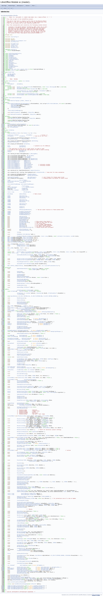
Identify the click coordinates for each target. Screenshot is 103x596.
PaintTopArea (20, 465)
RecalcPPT (19, 473)
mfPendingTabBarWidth (25, 209)
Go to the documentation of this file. (9, 15)
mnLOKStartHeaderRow (25, 211)
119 (2, 133)
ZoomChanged (20, 274)
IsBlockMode (20, 523)
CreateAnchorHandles (22, 475)
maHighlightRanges (33, 175)
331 (2, 322)
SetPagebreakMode (21, 350)
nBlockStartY (22, 200)
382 (2, 367)
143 (2, 156)
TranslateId (28, 561)
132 (2, 146)
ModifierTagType (15, 100)
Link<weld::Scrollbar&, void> (65, 236)
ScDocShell (39, 293)
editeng (13, 49)
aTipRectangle (29, 187)
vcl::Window (26, 81)
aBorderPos (22, 146)
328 (2, 319)
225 (2, 237)
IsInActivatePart (21, 443)
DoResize (19, 313)
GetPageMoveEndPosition (23, 435)
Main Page (4, 5)
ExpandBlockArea (21, 527)
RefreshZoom (28, 349)
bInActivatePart (23, 218)
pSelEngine (33, 138)
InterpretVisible (21, 482)
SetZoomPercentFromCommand (24, 263)
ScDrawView (10, 343)
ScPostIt (33, 584)
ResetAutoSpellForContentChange (19, 577)
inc (11, 8)
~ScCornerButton (26, 91)
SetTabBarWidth (21, 307)
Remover (27, 100)
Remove (12, 114)
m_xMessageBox (33, 153)
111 (2, 125)
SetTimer (19, 445)
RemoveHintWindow (21, 303)
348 (2, 339)
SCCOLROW (67, 555)
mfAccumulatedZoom (24, 230)
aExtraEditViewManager (27, 184)
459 (2, 443)
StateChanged (20, 93)
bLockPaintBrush (23, 222)
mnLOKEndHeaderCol (24, 214)
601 (2, 570)
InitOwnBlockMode (21, 520)
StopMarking (20, 364)
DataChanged (20, 94)
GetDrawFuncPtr (21, 323)
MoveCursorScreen (21, 427)
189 (2, 201)
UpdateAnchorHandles (22, 328)
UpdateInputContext (22, 382)
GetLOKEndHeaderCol (16, 589)
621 (2, 588)
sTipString (25, 189)
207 (2, 219)
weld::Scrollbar (27, 237)
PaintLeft (19, 469)
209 (2, 221)
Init (18, 232)
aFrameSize (22, 146)
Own (31, 133)
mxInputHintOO (40, 172)
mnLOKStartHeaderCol (25, 213)
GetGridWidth (24, 493)
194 (2, 206)
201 (2, 213)
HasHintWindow (21, 302)
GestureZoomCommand (22, 453)
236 (2, 248)
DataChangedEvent (33, 94)
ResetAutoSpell (15, 576)
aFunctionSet (25, 139)
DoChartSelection (21, 490)
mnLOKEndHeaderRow (24, 212)
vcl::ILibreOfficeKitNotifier (50, 265)
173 (2, 186)
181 (2, 194)
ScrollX (19, 448)
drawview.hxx (14, 47)
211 (2, 223)
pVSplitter (27, 161)
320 (2, 312)
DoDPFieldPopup (21, 491)
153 (2, 166)
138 (2, 151)
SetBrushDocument (21, 571)
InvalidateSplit (21, 559)
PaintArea (19, 460)
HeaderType (11, 72)
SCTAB (9, 203)
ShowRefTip (20, 272)
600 (2, 569)
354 (2, 345)
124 (2, 138)
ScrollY (19, 449)
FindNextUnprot (21, 433)
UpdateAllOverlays (22, 479)
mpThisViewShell (15, 104)
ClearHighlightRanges (23, 488)
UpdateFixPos (20, 315)
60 (2, 75)
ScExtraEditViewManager (15, 97)
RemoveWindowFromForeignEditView (26, 504)
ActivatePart (20, 442)
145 (2, 158)
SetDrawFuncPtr (21, 321)
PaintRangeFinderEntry (23, 261)
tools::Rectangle (50, 87)
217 (2, 229)
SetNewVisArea (21, 497)
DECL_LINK (10, 237)
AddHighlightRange (22, 487)
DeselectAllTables (22, 513)
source (5, 8)
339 (2, 330)
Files (33, 5)
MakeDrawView (20, 283)
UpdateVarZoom (21, 250)
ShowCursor (20, 396)
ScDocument (10, 568)
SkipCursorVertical (22, 259)
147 (2, 160)
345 (2, 336)
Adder (22, 100)
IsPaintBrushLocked (22, 570)
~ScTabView (20, 294)
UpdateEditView (21, 507)
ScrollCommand (21, 452)
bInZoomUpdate (23, 219)
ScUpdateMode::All (46, 461)
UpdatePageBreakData (22, 333)
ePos (52, 367)
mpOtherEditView (15, 106)
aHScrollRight (28, 166)
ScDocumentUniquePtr (13, 177)
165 (2, 178)
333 (2, 324)
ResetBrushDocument (22, 573)
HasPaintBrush (21, 567)
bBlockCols (22, 225)
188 (2, 201)
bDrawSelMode (22, 221)
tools (12, 70)
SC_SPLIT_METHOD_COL (24, 296)
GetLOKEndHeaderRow (16, 587)
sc (1, 8)
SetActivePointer (21, 371)
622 (2, 589)
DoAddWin (19, 234)
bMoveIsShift (22, 220)
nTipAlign (24, 188)
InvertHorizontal (21, 386)
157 (2, 170)
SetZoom (19, 348)
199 (2, 211)
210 (2, 222)
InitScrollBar (21, 236)
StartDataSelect (21, 408)
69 (2, 84)
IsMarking (19, 540)
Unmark (19, 536)
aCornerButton (28, 167)
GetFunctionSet (26, 338)
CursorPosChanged (21, 381)
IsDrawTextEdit (21, 280)
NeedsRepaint (20, 484)
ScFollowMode (49, 255)
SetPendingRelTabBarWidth (24, 309)
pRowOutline (34, 159)
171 (2, 184)
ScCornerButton (13, 81)
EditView (10, 126)
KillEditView (20, 506)
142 (2, 155)
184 (2, 197)
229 (2, 241)
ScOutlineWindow (13, 54)
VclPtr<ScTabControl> (13, 162)
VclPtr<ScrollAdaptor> (14, 163)
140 (2, 153)
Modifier (13, 121)
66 (2, 81)
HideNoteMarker (21, 285)
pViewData (19, 84)
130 (2, 144)
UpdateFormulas (21, 481)
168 (2, 181)
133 (2, 146)
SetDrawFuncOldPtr (22, 322)
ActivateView (20, 441)
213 (2, 225)
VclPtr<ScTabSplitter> (14, 160)
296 (2, 296)
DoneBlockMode (21, 521)
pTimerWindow (27, 181)
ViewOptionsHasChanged (23, 550)
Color (46, 487)
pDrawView (26, 144)
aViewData (22, 136)
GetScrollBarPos (25, 253)
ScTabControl (12, 57)
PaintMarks (20, 542)
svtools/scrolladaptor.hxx (18, 40)
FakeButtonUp (20, 365)
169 (2, 182)
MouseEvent (33, 89)
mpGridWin (13, 105)
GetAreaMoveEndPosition (23, 255)
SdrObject (11, 65)
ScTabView (11, 130)
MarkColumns (20, 529)
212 (2, 224)
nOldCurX (21, 206)
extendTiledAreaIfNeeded (17, 582)
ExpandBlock (20, 525)
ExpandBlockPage (21, 526)
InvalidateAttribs (22, 500)
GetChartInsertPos (22, 391)
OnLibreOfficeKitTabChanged (24, 502)
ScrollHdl (13, 242)
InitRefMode (20, 359)
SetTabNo (20, 437)
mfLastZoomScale (23, 229)
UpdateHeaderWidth (22, 268)
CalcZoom (21, 405)
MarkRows (19, 530)
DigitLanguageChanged (23, 355)
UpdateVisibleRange (22, 276)
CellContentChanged (29, 379)
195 (2, 207)
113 (2, 127)
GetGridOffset (21, 316)
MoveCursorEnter (21, 429)
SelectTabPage (21, 439)
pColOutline (34, 158)
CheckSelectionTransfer (23, 384)
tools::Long (11, 192)
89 (2, 103)
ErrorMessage (20, 561)
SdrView (11, 64)
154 (2, 167)
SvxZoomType (11, 403)
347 (2, 338)
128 (2, 142)
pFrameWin (29, 135)
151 (2, 164)
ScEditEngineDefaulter (15, 53)
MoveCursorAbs (22, 416)
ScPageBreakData (13, 66)
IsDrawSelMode (21, 318)
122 (2, 136)
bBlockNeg (22, 224)
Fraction (28, 348)
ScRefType (50, 359)
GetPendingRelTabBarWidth (24, 312)
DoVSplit (19, 246)
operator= (22, 291)
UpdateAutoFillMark (22, 394)
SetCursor (21, 377)
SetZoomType (20, 404)
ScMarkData (31, 545)
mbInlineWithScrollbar (25, 227)
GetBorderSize (21, 277)
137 (2, 150)
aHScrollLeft (27, 165)
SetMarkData (20, 545)
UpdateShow (20, 275)
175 (2, 188)
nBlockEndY (22, 201)
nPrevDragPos (27, 192)
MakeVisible (20, 456)
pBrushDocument (32, 177)
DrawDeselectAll (21, 326)
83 (2, 97)
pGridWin (31, 155)
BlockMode (13, 133)
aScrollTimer (22, 180)
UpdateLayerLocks (21, 352)
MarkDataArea (20, 534)
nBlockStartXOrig (24, 197)
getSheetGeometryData (18, 580)
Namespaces (20, 5)
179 (2, 192)
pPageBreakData (32, 174)
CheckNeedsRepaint (22, 483)
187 (2, 200)
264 (2, 265)
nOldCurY (21, 207)
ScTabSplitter (12, 63)
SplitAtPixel (20, 558)
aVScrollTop (27, 163)
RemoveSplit (20, 556)
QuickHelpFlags (12, 188)
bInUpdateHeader (23, 217)
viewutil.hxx (14, 44)
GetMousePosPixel (21, 553)
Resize (19, 88)
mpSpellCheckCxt (35, 170)
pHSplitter (27, 160)
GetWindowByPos (21, 367)
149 (2, 162)
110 (2, 124)
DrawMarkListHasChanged (23, 327)
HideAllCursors (21, 397)
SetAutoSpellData (15, 578)
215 (2, 227)
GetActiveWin (20, 367)
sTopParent (25, 190)
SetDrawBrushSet (21, 572)
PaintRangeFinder (21, 486)
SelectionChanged (21, 380)
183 (2, 196)
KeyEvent (34, 431)
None (19, 133)
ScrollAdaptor (29, 236)
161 (2, 174)
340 (2, 331)
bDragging (22, 223)
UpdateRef (19, 361)
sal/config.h (14, 36)
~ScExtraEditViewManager (14, 110)
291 (2, 291)
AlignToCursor (21, 400)
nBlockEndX (22, 198)
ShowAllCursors (21, 398)
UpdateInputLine (21, 357)
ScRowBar (11, 55)
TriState (27, 283)
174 (2, 187)
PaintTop (19, 466)
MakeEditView (20, 505)
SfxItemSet (10, 569)
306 (2, 306)
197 (2, 209)
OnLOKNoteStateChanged (21, 584)
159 (2, 172)
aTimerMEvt (22, 182)
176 (2, 189)
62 (2, 77)
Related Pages (11, 5)
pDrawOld (21, 151)
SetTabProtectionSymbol (23, 498)
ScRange (45, 391)
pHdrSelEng (35, 141)
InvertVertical (21, 387)
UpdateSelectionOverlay (23, 478)
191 (2, 203)
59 (2, 74)
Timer (9, 180)
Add (11, 112)
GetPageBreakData (22, 330)
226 (2, 238)
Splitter (11, 62)
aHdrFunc (24, 142)
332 (2, 323)
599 (2, 568)
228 (2, 240)
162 (2, 175)
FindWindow (20, 369)
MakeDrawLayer (21, 298)
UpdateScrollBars (21, 496)
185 (2, 198)
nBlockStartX (22, 196)
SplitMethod (14, 296)
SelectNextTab (21, 438)
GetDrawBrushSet (21, 569)
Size (9, 146)
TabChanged (20, 347)
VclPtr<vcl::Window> (13, 135)
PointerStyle (31, 371)
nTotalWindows (15, 107)
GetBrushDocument (21, 568)
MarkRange (19, 538)
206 (2, 218)
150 (2, 163)
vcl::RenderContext (26, 87)
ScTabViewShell (13, 58)
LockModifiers (21, 548)
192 (2, 204)
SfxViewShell (16, 112)
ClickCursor (20, 375)
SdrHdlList (12, 67)
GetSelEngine (25, 339)
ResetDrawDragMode (22, 279)
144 (2, 157)
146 (2, 159)
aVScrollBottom (28, 164)
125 (2, 139)
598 (2, 567)
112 (2, 126)
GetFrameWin (23, 565)
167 (2, 180)
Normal (25, 133)
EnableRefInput (21, 563)
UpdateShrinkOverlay (22, 478)
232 (2, 244)
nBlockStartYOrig (24, 201)
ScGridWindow (19, 121)
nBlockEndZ (22, 204)
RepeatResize (20, 314)
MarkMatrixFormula (22, 535)
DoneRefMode (20, 360)
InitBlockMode (21, 517)
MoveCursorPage (21, 421)
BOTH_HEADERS (11, 76)
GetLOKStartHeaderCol (17, 588)
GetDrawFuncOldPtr (22, 324)
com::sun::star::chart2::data (19, 69)
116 (2, 130)
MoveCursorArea (21, 423)
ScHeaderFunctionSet (13, 142)
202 (2, 214)
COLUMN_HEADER (11, 74)
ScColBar (11, 56)
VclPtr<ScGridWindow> (52, 103)
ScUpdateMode (32, 461)
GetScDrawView (21, 343)
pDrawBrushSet (31, 178)
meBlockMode (22, 194)
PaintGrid (19, 463)
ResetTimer (20, 446)
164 (2, 177)
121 (2, 135)
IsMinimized (20, 345)
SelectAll (19, 511)
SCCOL (9, 196)
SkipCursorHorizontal (23, 258)
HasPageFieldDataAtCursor (24, 407)
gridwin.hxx (14, 46)
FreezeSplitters (21, 555)
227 (2, 239)
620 (2, 587)
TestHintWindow (21, 304)
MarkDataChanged (21, 546)
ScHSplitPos (29, 387)
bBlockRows (22, 226)
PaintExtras (20, 471)
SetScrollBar (20, 252)
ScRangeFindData (13, 59)
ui (8, 8)
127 (2, 141)
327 (2, 318)
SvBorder (11, 60)
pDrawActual (22, 150)
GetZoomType (20, 403)
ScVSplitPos (35, 268)
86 (2, 100)
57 (2, 72)
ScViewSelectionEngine (14, 339)
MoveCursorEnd (21, 425)
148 (2, 161)
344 (2, 335)
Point (9, 146)
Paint (18, 87)
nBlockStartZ (22, 203)
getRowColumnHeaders (16, 579)
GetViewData (22, 335)
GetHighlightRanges (34, 331)
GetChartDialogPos (22, 392)
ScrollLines (27, 450)
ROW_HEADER (10, 75)
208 (2, 220)
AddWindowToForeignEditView (24, 503)
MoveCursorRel (21, 419)
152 (2, 165)
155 (2, 168)
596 (2, 565)
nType (36, 93)
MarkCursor (20, 515)
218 (2, 230)
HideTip (19, 271)
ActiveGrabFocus (21, 373)
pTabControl (27, 162)
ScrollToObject (21, 455)
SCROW (9, 200)
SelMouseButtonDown (22, 341)
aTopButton (27, 168)
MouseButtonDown (21, 89)
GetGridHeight (25, 494)
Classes (28, 5)
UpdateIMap (20, 287)
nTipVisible (25, 186)
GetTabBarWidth (25, 310)
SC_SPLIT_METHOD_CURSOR (50, 296)
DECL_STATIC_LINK (12, 265)
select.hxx (14, 45)
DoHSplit (19, 245)
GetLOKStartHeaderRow (17, 586)
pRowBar (28, 157)
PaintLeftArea (21, 468)
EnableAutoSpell (15, 575)
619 (2, 586)
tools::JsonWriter (49, 579)
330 (2, 321)
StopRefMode (20, 362)
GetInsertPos (20, 389)
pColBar (28, 156)
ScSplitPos (31, 112)
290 (2, 290)
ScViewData (10, 84)
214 (2, 226)
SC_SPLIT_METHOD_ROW (36, 296)
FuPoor (10, 61)
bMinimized (22, 216)
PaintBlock (20, 543)
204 (2, 216)
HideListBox (20, 300)
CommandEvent (32, 452)
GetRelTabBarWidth (30, 311)
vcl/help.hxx (14, 41)
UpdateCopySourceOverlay (24, 477)
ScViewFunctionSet (13, 139)
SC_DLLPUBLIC (11, 308)
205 (2, 217)
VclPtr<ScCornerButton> (14, 167)
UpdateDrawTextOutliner (23, 354)
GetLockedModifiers (24, 549)
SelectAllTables (21, 512)
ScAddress (45, 475)
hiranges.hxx (14, 43)
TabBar (10, 68)
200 (2, 212)
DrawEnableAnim (21, 281)
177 (2, 190)
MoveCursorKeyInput (22, 431)
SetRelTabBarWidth (30, 308)
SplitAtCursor (21, 557)
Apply (12, 118)
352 (2, 343)
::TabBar (24, 306)
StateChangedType (30, 93)
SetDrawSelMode (21, 319)
